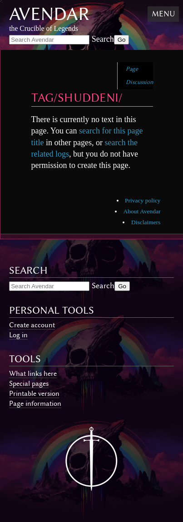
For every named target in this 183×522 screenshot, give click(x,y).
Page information (35, 403)
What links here (33, 373)
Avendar (49, 14)
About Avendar (142, 211)
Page (132, 68)
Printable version (34, 393)
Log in (18, 335)
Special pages (29, 383)
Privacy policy (142, 200)
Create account (32, 325)
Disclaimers (145, 222)
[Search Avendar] (49, 39)
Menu (163, 13)
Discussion (139, 82)
